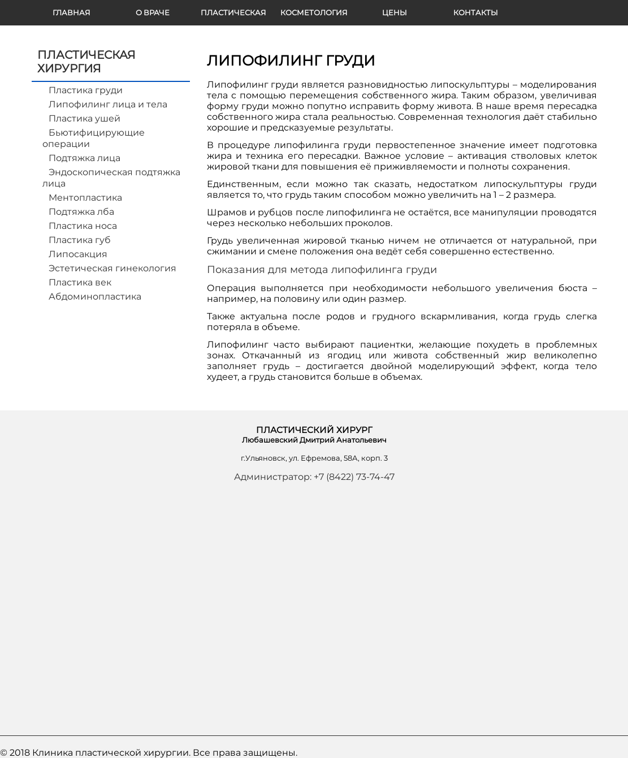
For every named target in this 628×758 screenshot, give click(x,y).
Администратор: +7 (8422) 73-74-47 (314, 476)
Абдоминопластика (95, 296)
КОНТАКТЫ (475, 12)
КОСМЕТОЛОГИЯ (314, 12)
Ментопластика (85, 197)
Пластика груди (86, 90)
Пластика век (80, 282)
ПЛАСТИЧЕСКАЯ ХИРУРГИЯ (233, 16)
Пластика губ (80, 240)
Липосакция (78, 254)
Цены (394, 12)
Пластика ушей (84, 118)
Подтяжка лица (84, 158)
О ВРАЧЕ (153, 12)
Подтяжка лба (81, 211)
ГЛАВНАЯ (71, 12)
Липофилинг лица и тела (108, 104)
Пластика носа (83, 225)
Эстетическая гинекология (112, 268)
